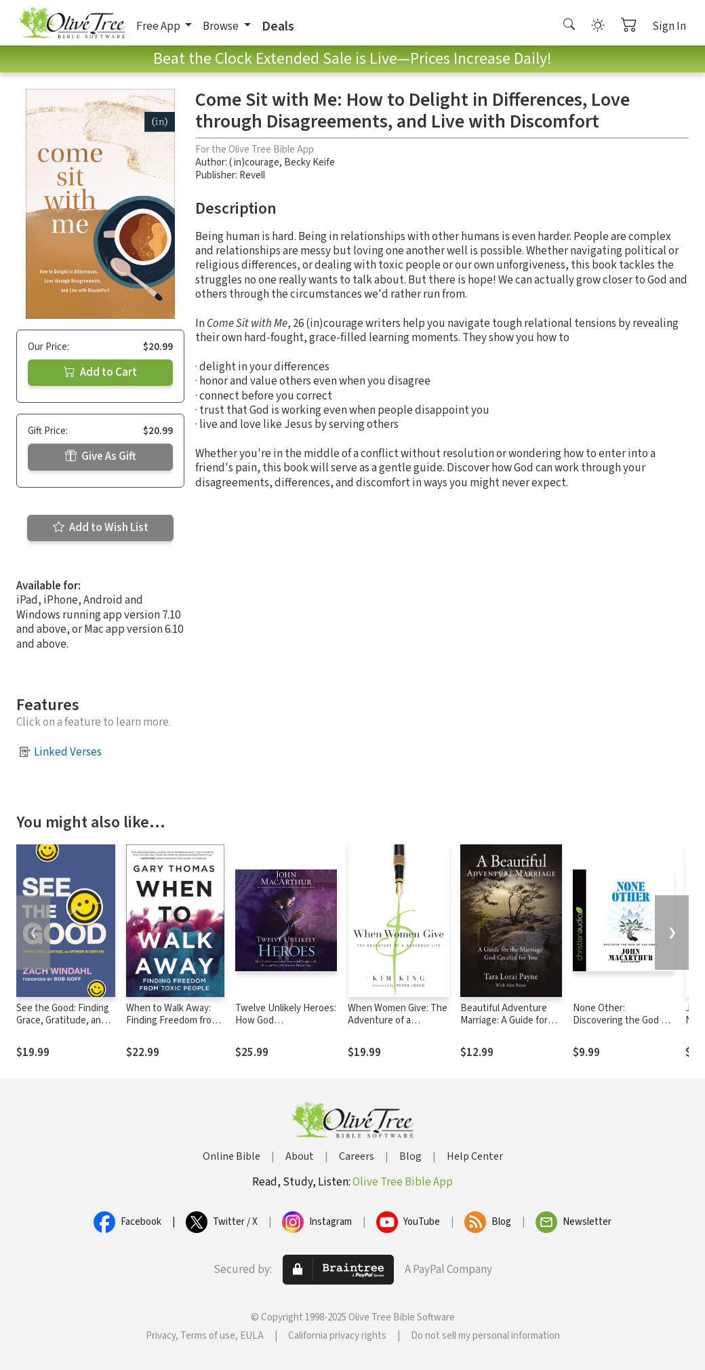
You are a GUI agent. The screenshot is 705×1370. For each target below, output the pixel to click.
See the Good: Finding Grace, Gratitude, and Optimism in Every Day (63, 1021)
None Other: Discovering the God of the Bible (621, 1021)
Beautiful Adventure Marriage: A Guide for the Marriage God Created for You (504, 1027)
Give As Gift (100, 456)
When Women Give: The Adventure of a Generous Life (397, 1021)
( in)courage (254, 162)
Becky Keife (309, 162)
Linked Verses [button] (68, 752)
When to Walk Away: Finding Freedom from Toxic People (172, 1021)
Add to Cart (100, 372)
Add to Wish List (100, 528)
